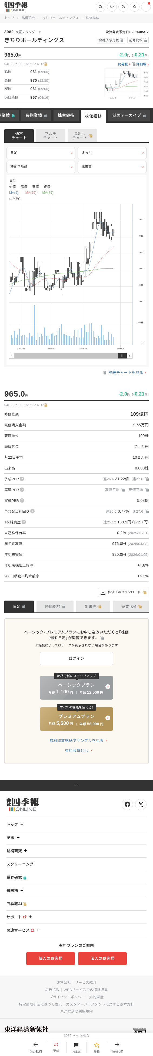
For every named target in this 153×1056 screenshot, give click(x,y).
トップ (9, 18)
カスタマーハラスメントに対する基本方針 (100, 1004)
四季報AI (16, 904)
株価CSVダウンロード (123, 592)
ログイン (77, 658)
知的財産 (96, 997)
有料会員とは (76, 750)
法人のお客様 (102, 958)
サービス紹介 (86, 982)
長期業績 (33, 115)
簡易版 (123, 64)
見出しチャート (80, 135)
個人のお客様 (50, 958)
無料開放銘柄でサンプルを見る (76, 740)
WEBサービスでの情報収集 (86, 990)
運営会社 (63, 982)
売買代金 (129, 606)
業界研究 (16, 877)
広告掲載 (52, 990)
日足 (41, 153)
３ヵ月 (112, 153)
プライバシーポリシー (67, 997)
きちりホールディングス (60, 18)
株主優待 (66, 115)
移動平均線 (41, 167)
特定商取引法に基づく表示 (40, 1004)
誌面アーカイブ (126, 115)
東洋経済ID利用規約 (76, 1011)
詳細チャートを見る (122, 372)
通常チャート (19, 135)
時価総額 (53, 606)
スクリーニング (20, 864)
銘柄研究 (28, 18)
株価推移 (93, 116)
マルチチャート (50, 135)
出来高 (112, 167)
